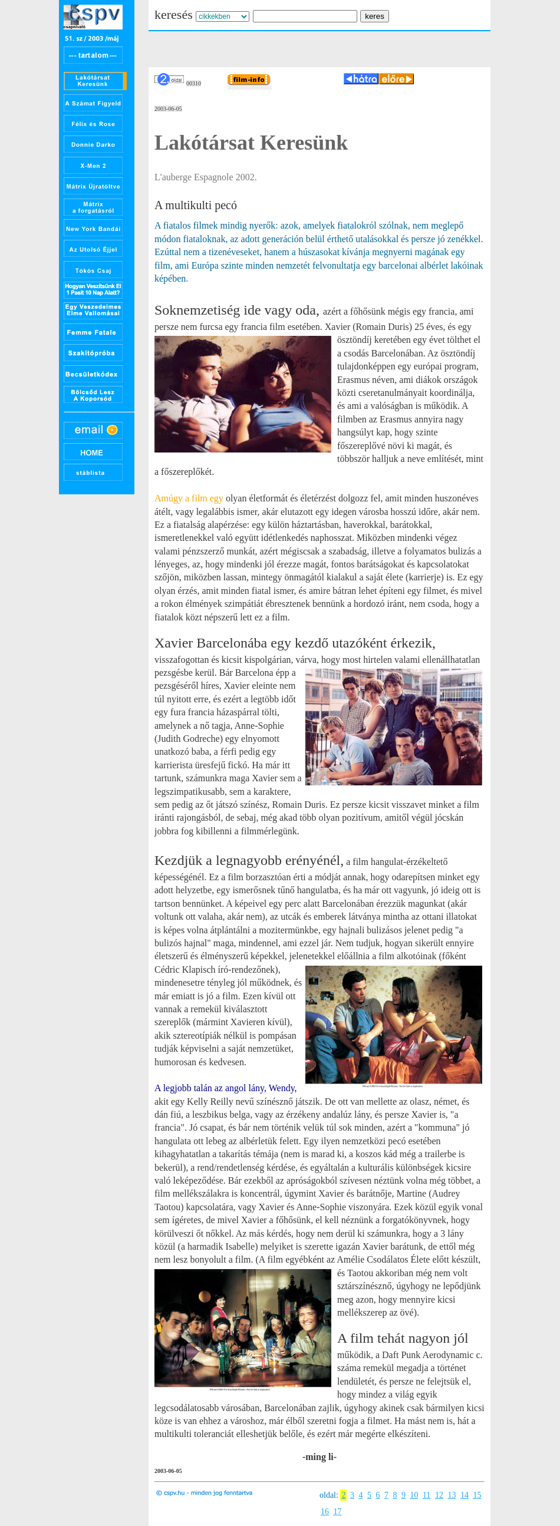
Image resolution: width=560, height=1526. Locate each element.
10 (414, 1495)
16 (325, 1511)
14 (464, 1495)
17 (338, 1511)
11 (426, 1495)
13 (451, 1495)
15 (477, 1495)
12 (439, 1495)
